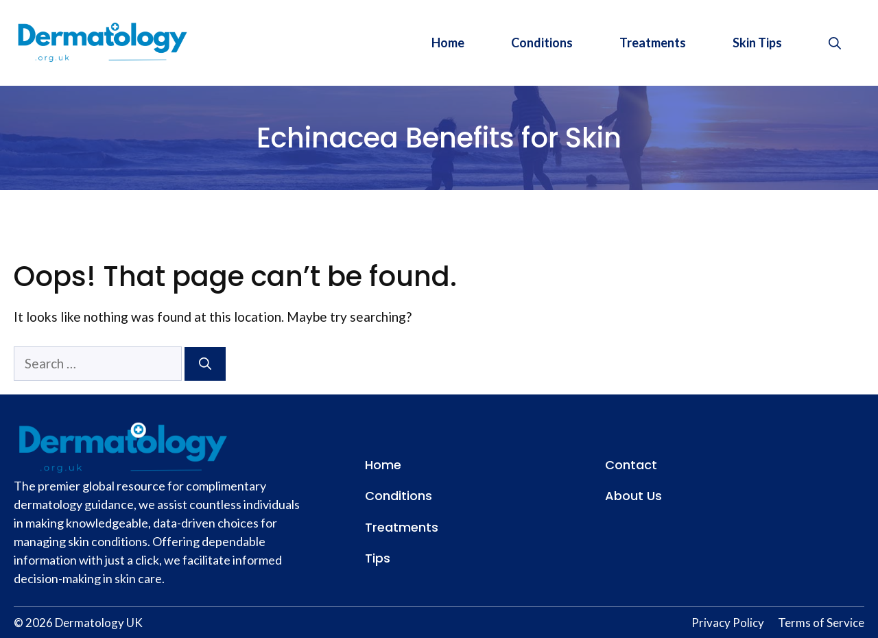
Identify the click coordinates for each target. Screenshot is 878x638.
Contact (631, 464)
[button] (834, 42)
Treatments (652, 42)
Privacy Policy (727, 622)
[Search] (205, 364)
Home (447, 42)
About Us (633, 495)
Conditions (542, 42)
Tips (377, 558)
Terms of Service (821, 622)
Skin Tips (757, 42)
